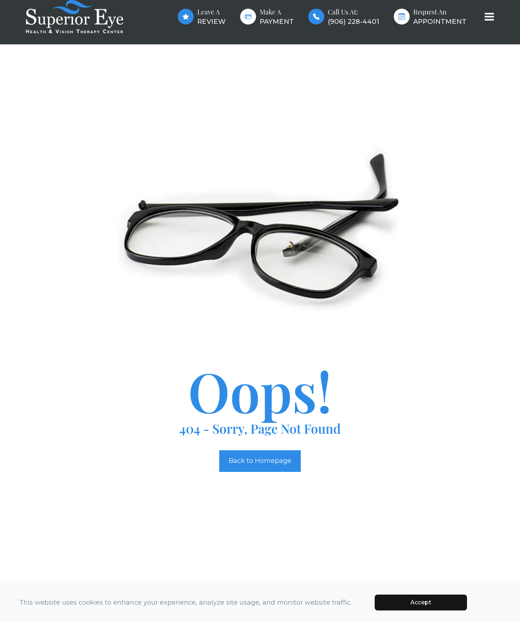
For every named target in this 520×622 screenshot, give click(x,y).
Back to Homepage (260, 461)
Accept (420, 602)
